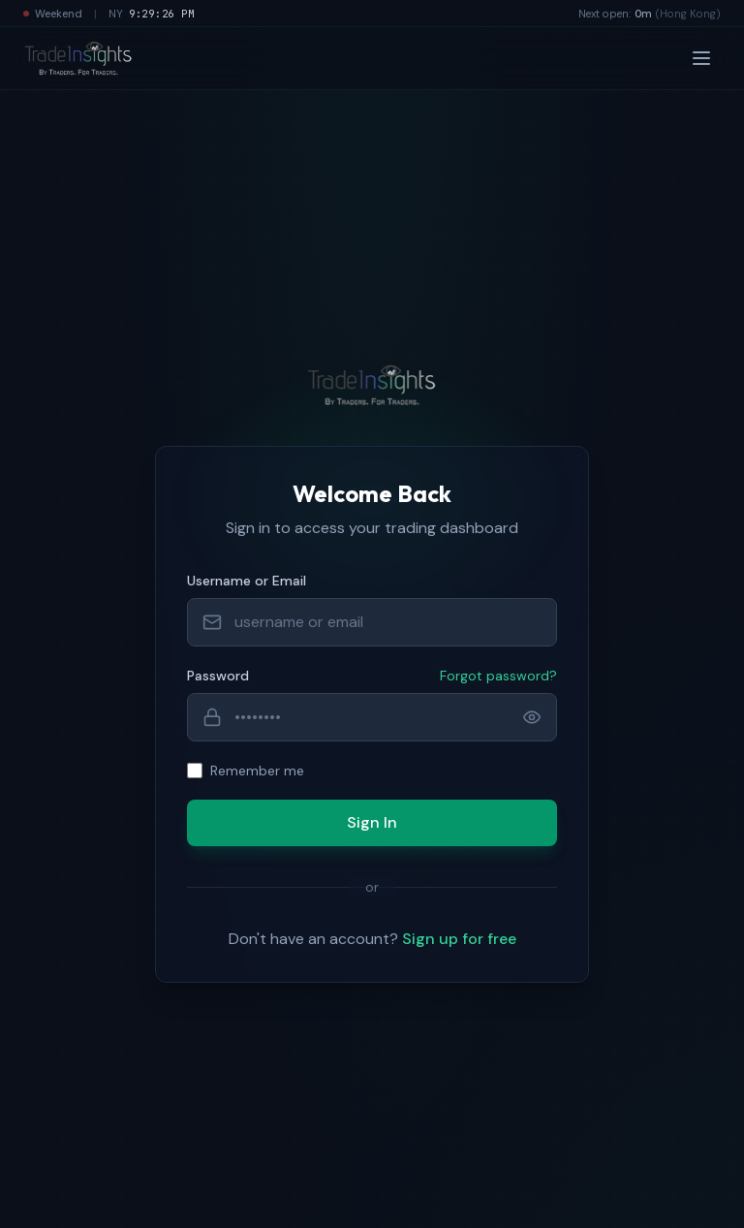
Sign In (372, 822)
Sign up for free (459, 939)
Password (218, 675)
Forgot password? (498, 675)
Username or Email (246, 580)
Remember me (257, 770)
